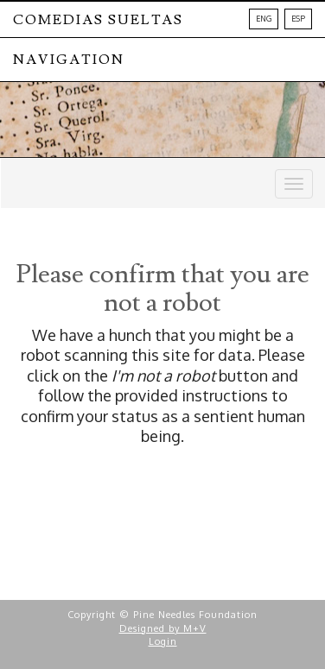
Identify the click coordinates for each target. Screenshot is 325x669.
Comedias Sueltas (98, 19)
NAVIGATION (68, 59)
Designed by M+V (163, 628)
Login (163, 641)
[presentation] (157, 500)
